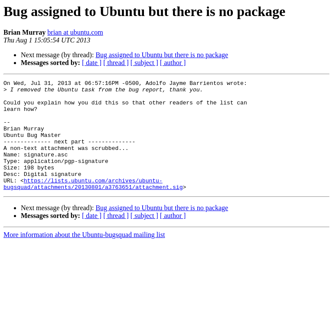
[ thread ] (116, 62)
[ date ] (91, 62)
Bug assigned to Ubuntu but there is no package (161, 54)
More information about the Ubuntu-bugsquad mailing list (84, 256)
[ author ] (173, 62)
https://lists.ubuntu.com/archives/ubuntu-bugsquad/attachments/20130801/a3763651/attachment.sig (93, 205)
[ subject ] (144, 62)
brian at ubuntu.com (75, 32)
